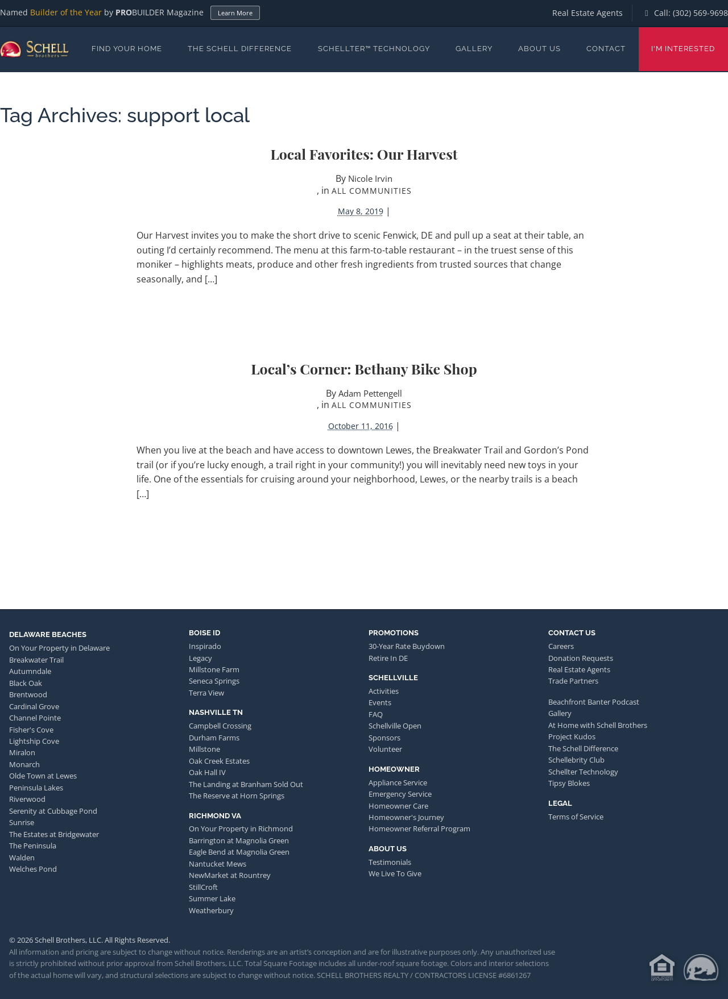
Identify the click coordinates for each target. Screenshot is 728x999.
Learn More (235, 13)
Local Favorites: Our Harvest (363, 153)
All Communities (372, 190)
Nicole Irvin (370, 178)
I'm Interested (683, 48)
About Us (539, 48)
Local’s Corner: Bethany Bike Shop (364, 368)
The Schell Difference (240, 48)
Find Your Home (127, 48)
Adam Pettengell (370, 393)
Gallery (474, 48)
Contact (606, 48)
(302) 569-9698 (700, 12)
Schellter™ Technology (374, 48)
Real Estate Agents (587, 12)
